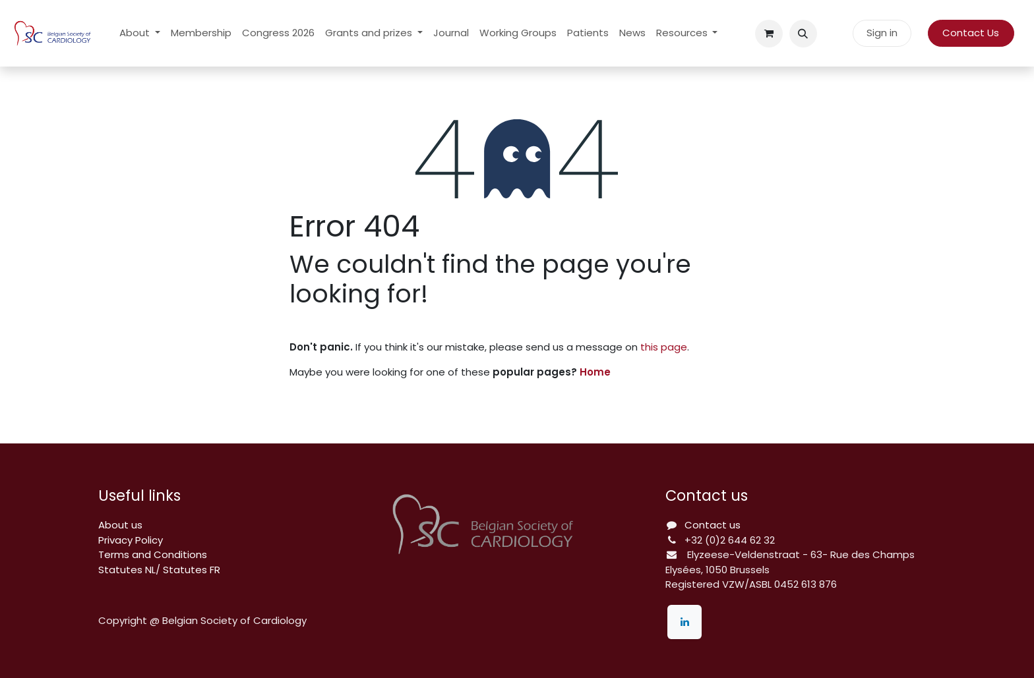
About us (120, 525)
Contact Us (970, 33)
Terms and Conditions (152, 554)
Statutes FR (191, 570)
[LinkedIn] (684, 622)
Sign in (882, 33)
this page (663, 347)
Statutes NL (127, 570)
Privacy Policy (130, 540)
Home (595, 372)
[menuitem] (140, 33)
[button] (803, 33)
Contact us (712, 525)
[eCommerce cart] (769, 33)
